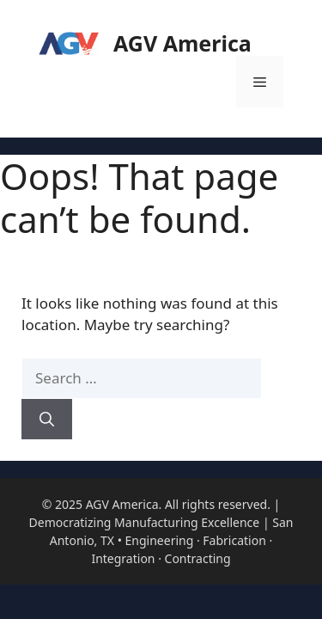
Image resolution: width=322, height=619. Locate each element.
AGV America (182, 43)
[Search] (46, 419)
